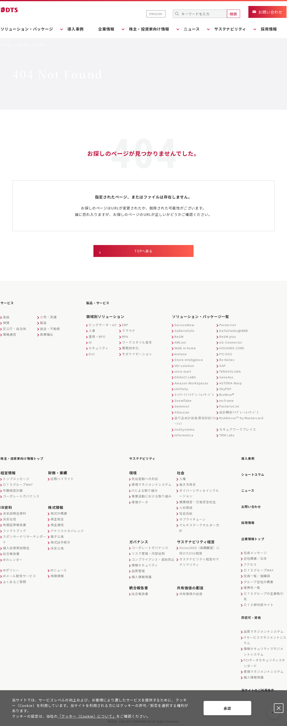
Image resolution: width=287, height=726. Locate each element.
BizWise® (226, 396)
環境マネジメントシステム (152, 485)
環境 (133, 473)
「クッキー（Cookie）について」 (87, 716)
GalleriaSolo (184, 332)
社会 (180, 473)
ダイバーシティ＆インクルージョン (199, 494)
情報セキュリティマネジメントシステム (263, 642)
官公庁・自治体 (14, 331)
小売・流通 (48, 319)
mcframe (226, 402)
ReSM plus (227, 338)
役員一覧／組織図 (257, 568)
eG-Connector (230, 344)
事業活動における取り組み (152, 497)
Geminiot (181, 408)
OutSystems (184, 431)
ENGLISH (156, 13)
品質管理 (138, 571)
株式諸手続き (61, 543)
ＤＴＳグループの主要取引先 (263, 589)
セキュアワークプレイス (237, 431)
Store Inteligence (188, 362)
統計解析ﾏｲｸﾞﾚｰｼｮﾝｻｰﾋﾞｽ (239, 414)
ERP (125, 327)
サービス (8, 306)
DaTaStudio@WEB (233, 332)
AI (90, 344)
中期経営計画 (13, 491)
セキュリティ (98, 350)
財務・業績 (57, 473)
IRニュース (59, 570)
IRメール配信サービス (19, 576)
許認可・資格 (253, 609)
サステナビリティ (145, 460)
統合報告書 (11, 554)
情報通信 (9, 336)
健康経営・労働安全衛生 (197, 502)
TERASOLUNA (230, 373)
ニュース (249, 488)
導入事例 (78, 29)
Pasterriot (227, 327)
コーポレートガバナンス (21, 497)
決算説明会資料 (14, 514)
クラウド (128, 332)
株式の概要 (59, 514)
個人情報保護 (142, 577)
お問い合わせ (253, 503)
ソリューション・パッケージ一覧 (200, 318)
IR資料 (6, 507)
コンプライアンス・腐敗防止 (153, 560)
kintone (180, 356)
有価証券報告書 (14, 525)
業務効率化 (130, 350)
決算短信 (9, 519)
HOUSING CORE (231, 350)
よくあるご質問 (14, 582)
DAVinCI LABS (185, 379)
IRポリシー (11, 570)
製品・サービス (100, 306)
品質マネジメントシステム (264, 622)
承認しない (278, 708)
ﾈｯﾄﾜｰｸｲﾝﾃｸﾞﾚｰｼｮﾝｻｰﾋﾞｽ (194, 396)
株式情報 (55, 507)
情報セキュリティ (145, 565)
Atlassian (182, 414)
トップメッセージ (16, 479)
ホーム (5, 44)
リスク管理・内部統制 (148, 554)
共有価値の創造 (190, 588)
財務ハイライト (62, 479)
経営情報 (8, 473)
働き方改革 (187, 485)
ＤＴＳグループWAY (18, 485)
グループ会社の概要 (258, 574)
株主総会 (57, 519)
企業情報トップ (255, 532)
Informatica (183, 437)
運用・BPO (97, 338)
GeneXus (226, 379)
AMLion (180, 344)
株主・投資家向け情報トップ (26, 460)
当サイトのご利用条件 (261, 680)
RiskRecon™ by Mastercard (241, 420)
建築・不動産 (50, 331)
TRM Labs (227, 437)
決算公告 (57, 548)
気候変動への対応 (145, 479)
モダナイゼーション (137, 356)
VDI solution (184, 368)
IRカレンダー (13, 560)
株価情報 (57, 576)
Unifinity (181, 391)
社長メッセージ (255, 545)
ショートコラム (255, 474)
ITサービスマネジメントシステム (265, 631)
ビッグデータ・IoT (103, 327)
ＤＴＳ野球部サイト (259, 597)
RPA (125, 338)
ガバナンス (138, 542)
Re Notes (227, 362)
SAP (222, 368)
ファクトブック (14, 531)
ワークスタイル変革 (137, 344)
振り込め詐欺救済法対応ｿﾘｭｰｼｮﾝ (195, 423)
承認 (227, 708)
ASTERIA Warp (230, 385)
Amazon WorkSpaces (191, 385)
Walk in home (185, 350)
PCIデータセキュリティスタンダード (264, 654)
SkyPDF (225, 391)
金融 (6, 319)
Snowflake (183, 402)
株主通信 (57, 525)
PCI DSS (225, 356)
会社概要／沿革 (255, 551)
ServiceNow (184, 327)
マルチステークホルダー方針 (199, 528)
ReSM (179, 338)
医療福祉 (46, 336)
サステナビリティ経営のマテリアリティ (199, 562)
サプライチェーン (192, 519)
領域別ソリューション (105, 318)
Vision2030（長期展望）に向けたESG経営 (199, 551)
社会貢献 (186, 514)
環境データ (140, 502)
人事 (92, 332)
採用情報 (278, 29)
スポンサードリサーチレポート (24, 540)
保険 (6, 325)
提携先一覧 (252, 580)
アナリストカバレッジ (67, 531)
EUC (92, 356)
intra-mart (182, 373)
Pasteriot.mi (229, 408)
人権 (182, 479)
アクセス (250, 557)
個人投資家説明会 (16, 548)
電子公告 (57, 537)
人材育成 (186, 508)
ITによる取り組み (145, 491)
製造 (43, 325)
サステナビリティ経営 (196, 542)
